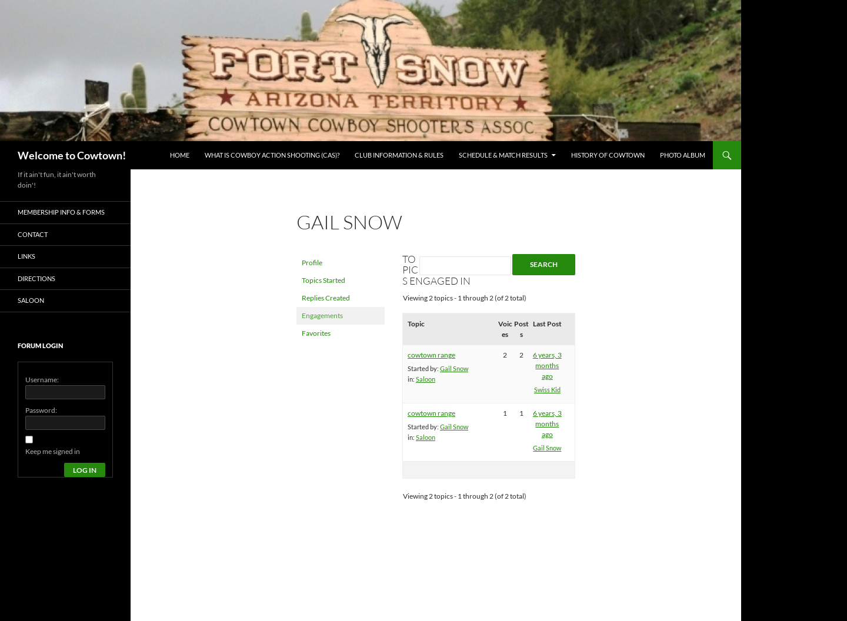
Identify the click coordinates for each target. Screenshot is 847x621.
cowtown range (431, 354)
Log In (84, 470)
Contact (33, 234)
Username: (42, 379)
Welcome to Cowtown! (72, 155)
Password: (41, 410)
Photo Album (682, 155)
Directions (36, 278)
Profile (312, 262)
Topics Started (323, 280)
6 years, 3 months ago (547, 365)
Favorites (316, 333)
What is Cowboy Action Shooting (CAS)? (272, 155)
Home (179, 155)
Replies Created (326, 297)
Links (26, 256)
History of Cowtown (608, 155)
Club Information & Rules (399, 155)
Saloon (425, 379)
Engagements (322, 315)
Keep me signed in (52, 451)
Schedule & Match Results (503, 155)
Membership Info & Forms (61, 212)
